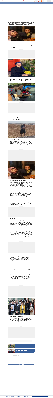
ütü (16, 187)
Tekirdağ (14, 118)
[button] (44, 1)
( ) (21, 364)
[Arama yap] (45, 1)
